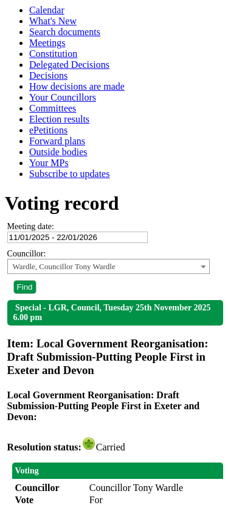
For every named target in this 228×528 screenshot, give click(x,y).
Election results (59, 119)
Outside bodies (58, 152)
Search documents (64, 32)
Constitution (53, 53)
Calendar (46, 10)
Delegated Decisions (69, 64)
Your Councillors (62, 97)
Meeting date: (30, 226)
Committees (52, 108)
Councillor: (26, 253)
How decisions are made (77, 86)
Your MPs (49, 163)
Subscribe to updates (69, 174)
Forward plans (57, 141)
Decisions (48, 75)
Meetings (47, 43)
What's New (53, 21)
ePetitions (48, 130)
